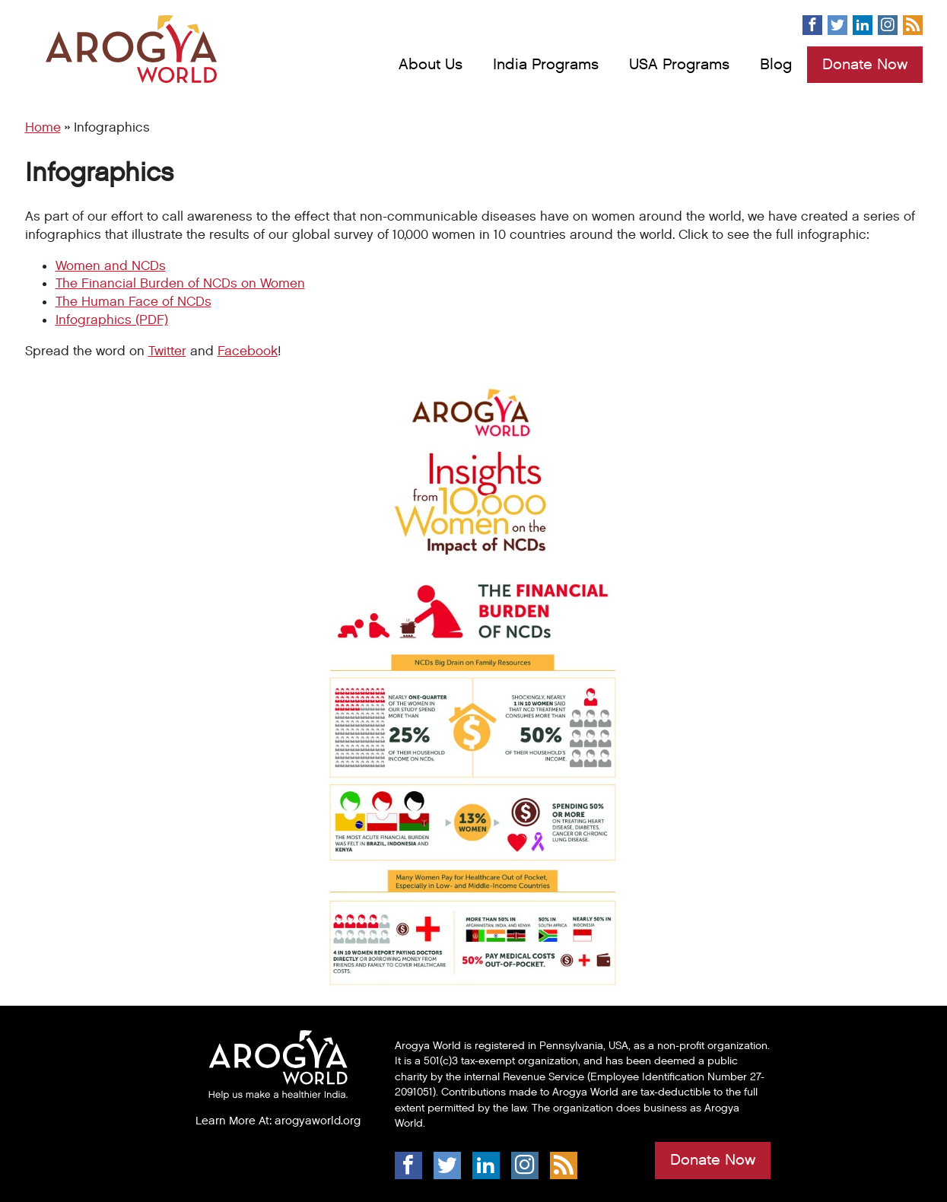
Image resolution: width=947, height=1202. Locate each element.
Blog (776, 65)
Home (43, 127)
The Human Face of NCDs (133, 302)
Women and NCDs (111, 266)
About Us (430, 65)
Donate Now (864, 65)
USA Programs (679, 65)
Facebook (248, 351)
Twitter (167, 351)
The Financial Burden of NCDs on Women (180, 283)
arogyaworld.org (318, 1120)
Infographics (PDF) (112, 320)
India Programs (546, 65)
